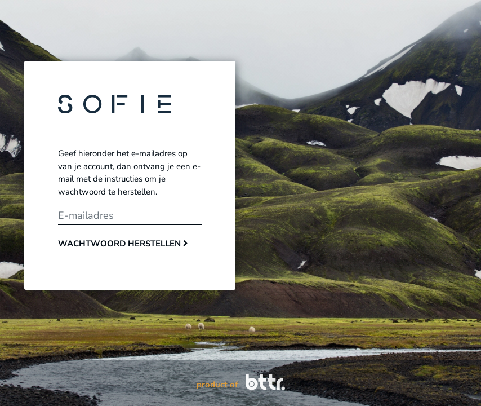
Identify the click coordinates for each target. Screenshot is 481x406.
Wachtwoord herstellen (123, 243)
